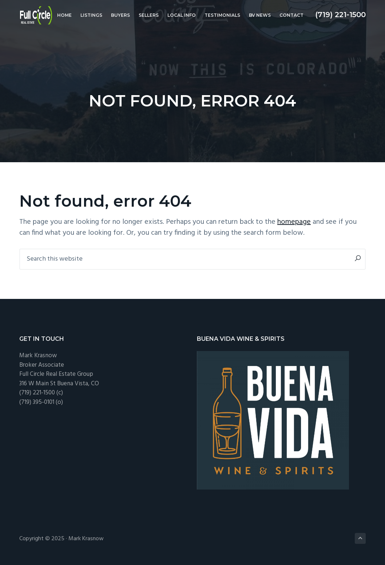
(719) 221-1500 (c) (41, 393)
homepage (294, 222)
